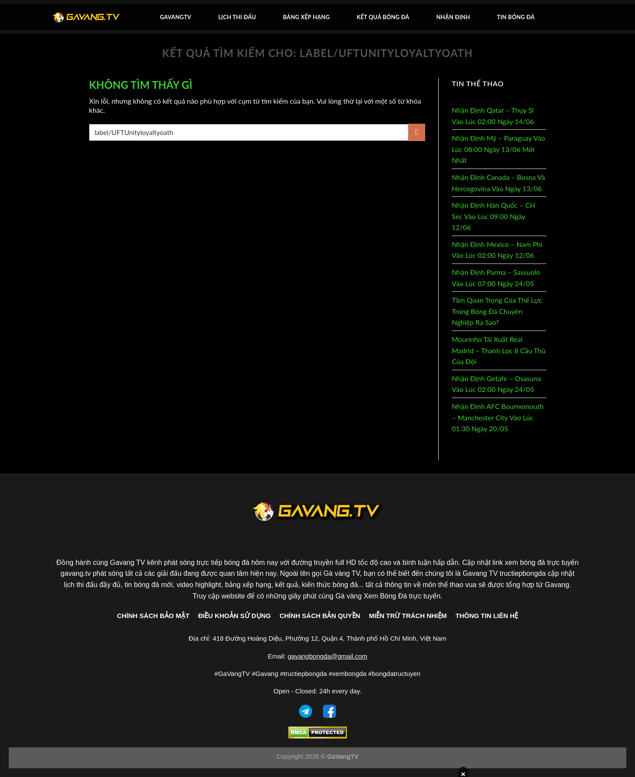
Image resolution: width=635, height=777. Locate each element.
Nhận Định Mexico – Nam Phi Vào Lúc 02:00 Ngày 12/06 (497, 250)
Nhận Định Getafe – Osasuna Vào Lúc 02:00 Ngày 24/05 (496, 384)
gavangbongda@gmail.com (327, 656)
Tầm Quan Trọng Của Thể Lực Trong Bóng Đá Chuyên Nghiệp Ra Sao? (497, 311)
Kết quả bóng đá (382, 17)
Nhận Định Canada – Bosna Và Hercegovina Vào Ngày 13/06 (498, 183)
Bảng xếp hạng (306, 17)
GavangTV (175, 17)
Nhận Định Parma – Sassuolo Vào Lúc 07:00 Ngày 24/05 (496, 277)
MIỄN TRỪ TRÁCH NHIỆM (408, 615)
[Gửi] (416, 132)
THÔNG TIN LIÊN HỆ (487, 615)
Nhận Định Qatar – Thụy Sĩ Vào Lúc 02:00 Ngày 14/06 (493, 115)
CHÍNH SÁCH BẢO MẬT (153, 615)
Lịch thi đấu (237, 17)
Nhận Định (453, 17)
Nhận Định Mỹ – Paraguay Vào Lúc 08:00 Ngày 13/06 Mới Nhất (498, 149)
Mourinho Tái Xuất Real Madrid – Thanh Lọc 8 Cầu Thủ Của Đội (498, 350)
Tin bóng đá (516, 17)
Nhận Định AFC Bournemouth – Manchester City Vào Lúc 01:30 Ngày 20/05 (498, 417)
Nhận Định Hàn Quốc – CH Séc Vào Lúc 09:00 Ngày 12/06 (493, 216)
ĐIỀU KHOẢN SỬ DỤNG (234, 615)
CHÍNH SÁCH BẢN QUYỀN (319, 615)
